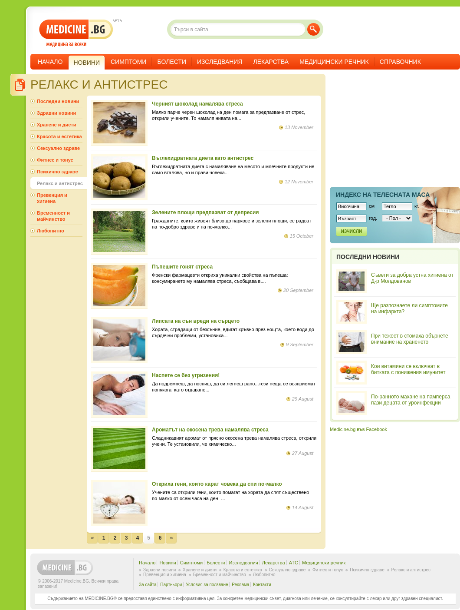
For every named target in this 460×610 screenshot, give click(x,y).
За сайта (148, 584)
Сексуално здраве (58, 148)
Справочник (400, 61)
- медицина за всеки (76, 33)
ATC (293, 562)
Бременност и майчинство (53, 216)
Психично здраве (57, 171)
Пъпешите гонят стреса (182, 267)
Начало (50, 61)
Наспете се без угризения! (186, 375)
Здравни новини (56, 113)
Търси (313, 29)
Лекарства (271, 61)
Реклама (240, 584)
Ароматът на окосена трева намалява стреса (210, 430)
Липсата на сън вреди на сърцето (196, 321)
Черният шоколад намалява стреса (197, 104)
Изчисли (351, 231)
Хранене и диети (56, 124)
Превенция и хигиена (52, 198)
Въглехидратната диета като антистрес (202, 158)
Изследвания (220, 61)
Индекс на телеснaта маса (383, 194)
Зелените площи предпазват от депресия (205, 212)
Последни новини (58, 101)
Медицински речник (334, 61)
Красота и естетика (59, 136)
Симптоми (128, 61)
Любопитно (50, 230)
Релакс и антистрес (60, 183)
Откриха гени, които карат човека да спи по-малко (217, 484)
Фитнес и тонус (55, 159)
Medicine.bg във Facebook (358, 429)
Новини (167, 562)
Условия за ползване (207, 584)
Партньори (171, 584)
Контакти (262, 584)
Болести (171, 61)
